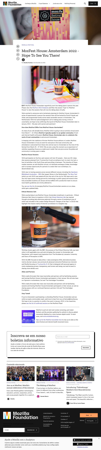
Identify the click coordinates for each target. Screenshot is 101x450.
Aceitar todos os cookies (83, 441)
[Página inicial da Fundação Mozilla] (12, 3)
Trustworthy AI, (42, 264)
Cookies (63, 419)
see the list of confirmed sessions (37, 303)
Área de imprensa (48, 421)
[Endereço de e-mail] (72, 336)
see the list (30, 186)
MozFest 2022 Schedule (40, 108)
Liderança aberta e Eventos (84, 382)
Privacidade (64, 416)
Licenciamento (47, 413)
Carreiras (63, 413)
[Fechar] (99, 439)
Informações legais (67, 422)
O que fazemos (43, 3)
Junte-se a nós (57, 3)
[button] (49, 3)
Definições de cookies (82, 448)
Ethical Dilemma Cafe (59, 197)
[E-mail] (14, 430)
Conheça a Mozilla (30, 3)
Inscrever (86, 347)
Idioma (82, 420)
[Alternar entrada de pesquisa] (85, 3)
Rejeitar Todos (83, 445)
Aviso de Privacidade (69, 342)
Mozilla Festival (28, 45)
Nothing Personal (70, 3)
